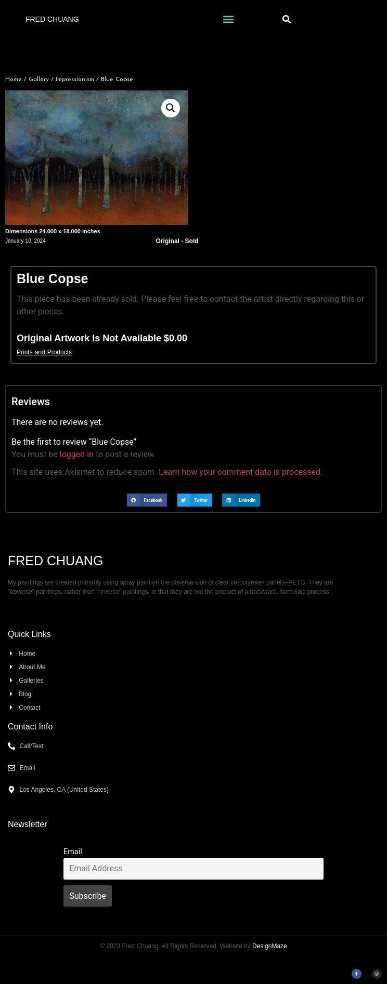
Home (13, 79)
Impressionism (75, 79)
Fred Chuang (52, 19)
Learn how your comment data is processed (239, 472)
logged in (77, 454)
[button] (228, 19)
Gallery (39, 79)
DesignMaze (269, 946)
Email (72, 851)
